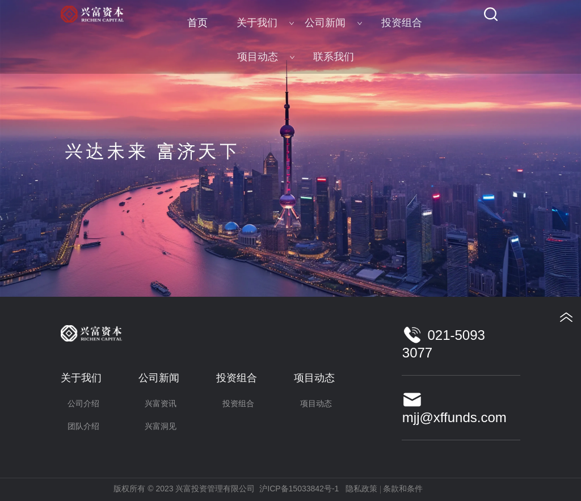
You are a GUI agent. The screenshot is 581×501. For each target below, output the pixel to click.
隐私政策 (361, 488)
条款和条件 (403, 488)
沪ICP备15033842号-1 (299, 488)
